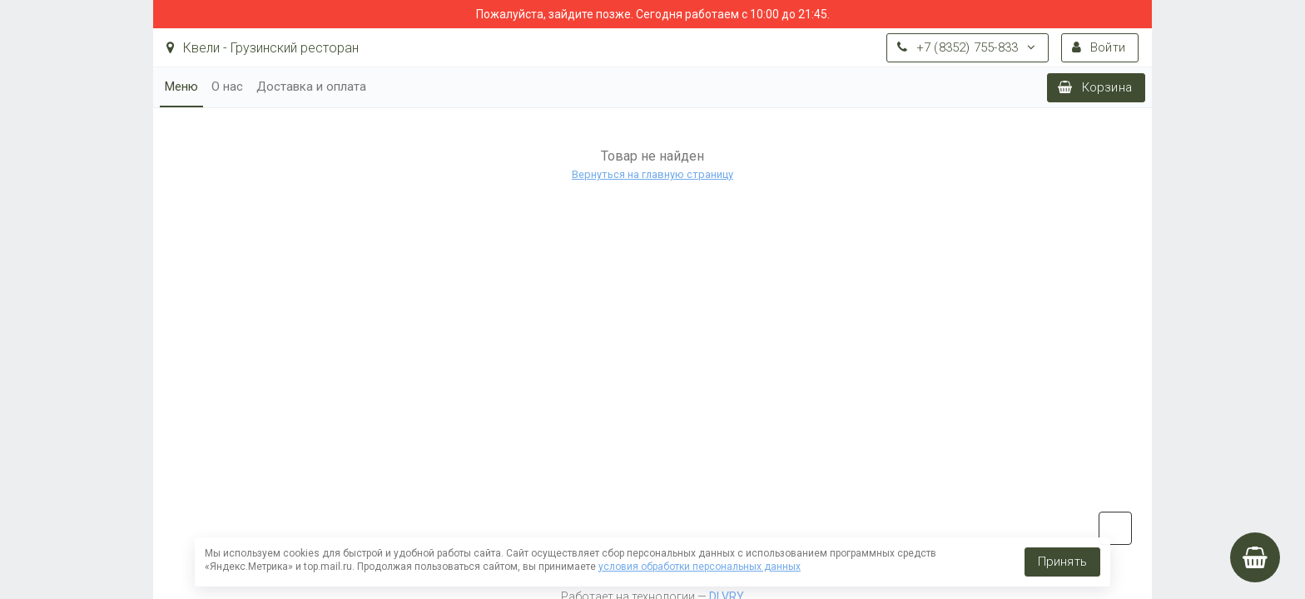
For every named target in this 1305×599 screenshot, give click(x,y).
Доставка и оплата (311, 86)
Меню (181, 86)
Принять (1062, 561)
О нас (227, 86)
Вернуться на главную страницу (652, 174)
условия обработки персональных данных (699, 566)
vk (1115, 528)
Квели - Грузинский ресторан (262, 48)
